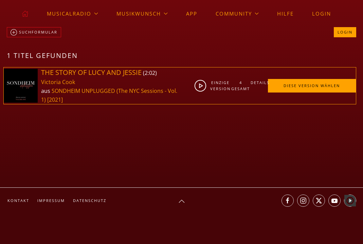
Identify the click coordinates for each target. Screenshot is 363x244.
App (191, 13)
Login (321, 13)
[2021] (55, 99)
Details (259, 82)
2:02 (150, 73)
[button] (181, 201)
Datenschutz (89, 200)
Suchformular (34, 32)
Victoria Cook (58, 82)
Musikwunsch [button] (142, 13)
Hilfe (285, 13)
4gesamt (240, 85)
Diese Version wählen (312, 85)
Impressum (51, 200)
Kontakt (18, 200)
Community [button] (237, 13)
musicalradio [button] (72, 13)
